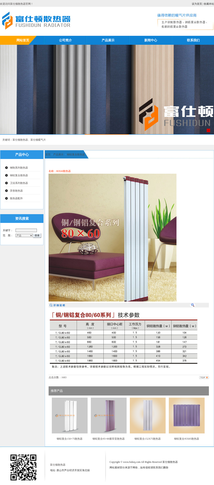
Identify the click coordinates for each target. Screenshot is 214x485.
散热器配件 (16, 198)
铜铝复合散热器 (19, 175)
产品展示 (108, 40)
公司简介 (65, 40)
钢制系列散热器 (19, 167)
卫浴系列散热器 (19, 183)
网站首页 (22, 40)
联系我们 (193, 40)
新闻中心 (150, 40)
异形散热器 (16, 190)
